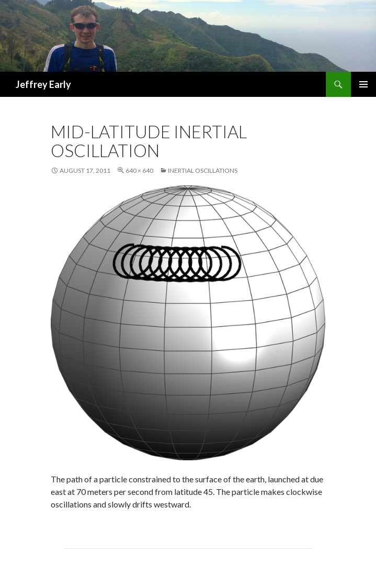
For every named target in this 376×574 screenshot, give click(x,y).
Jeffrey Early (43, 84)
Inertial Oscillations (202, 170)
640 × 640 (139, 170)
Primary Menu (363, 84)
